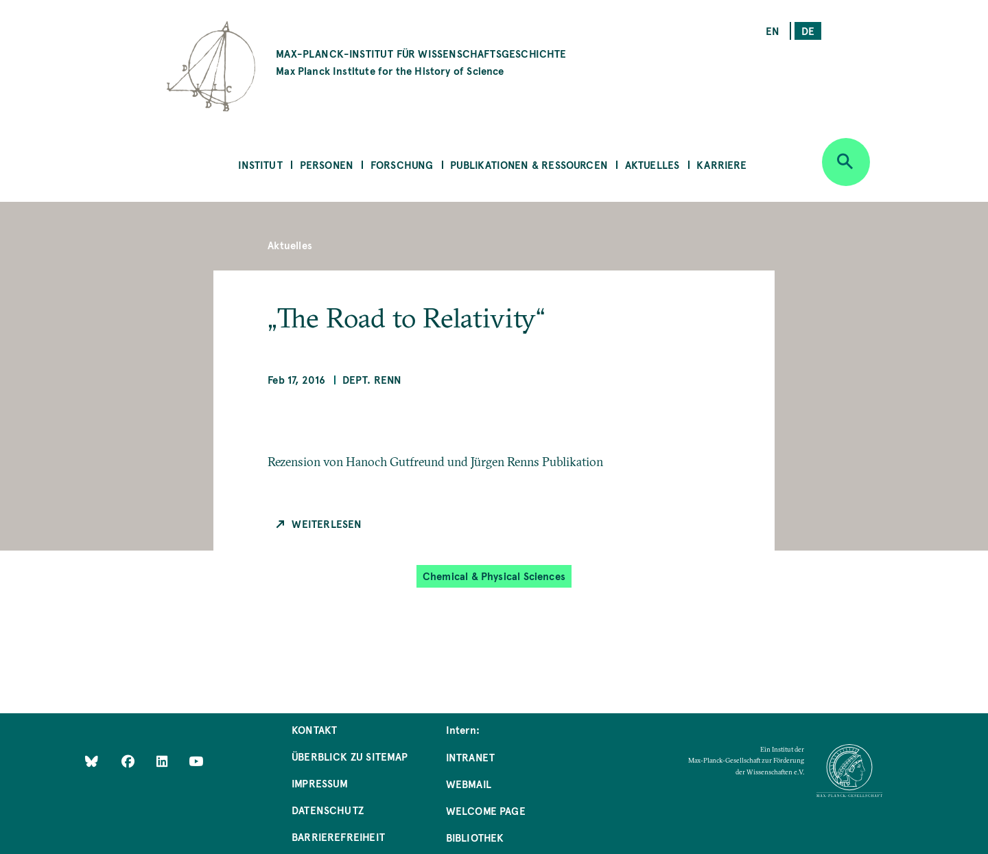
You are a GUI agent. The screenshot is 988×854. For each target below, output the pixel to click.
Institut (260, 164)
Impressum (320, 783)
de (807, 30)
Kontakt (314, 729)
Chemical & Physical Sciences (494, 575)
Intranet (470, 757)
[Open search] (846, 162)
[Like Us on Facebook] (129, 761)
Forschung (402, 164)
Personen (326, 164)
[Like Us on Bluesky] (91, 761)
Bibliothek (475, 837)
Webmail (468, 783)
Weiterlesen (327, 523)
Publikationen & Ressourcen (529, 164)
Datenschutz (328, 810)
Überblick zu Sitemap (350, 756)
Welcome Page (486, 810)
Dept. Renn (372, 379)
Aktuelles (652, 164)
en (772, 30)
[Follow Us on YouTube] (196, 761)
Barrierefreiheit (338, 836)
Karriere (721, 164)
